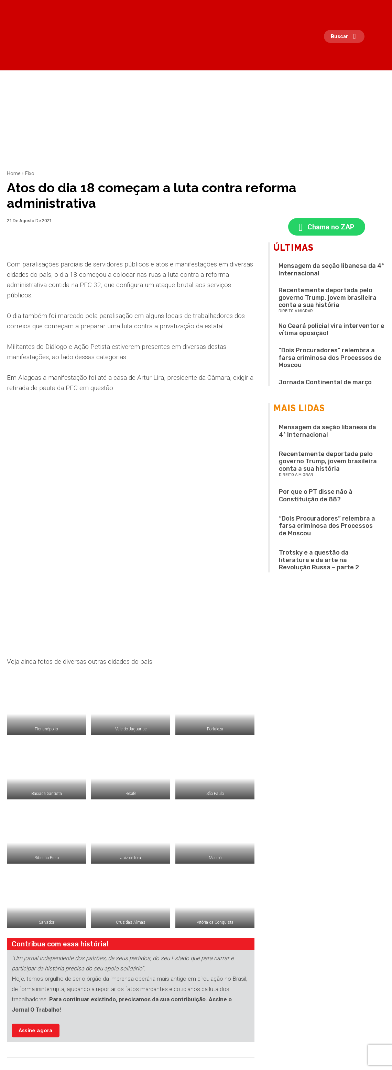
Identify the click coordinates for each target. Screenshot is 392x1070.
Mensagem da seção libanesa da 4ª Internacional (331, 270)
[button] (346, 36)
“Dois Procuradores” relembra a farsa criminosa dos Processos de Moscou (330, 359)
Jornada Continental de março (325, 383)
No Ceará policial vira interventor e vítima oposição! (331, 331)
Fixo (29, 173)
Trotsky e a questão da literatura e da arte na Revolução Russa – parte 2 (319, 561)
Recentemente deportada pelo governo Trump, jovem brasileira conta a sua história (328, 299)
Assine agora (36, 922)
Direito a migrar (296, 312)
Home (14, 173)
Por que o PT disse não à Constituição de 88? (315, 496)
